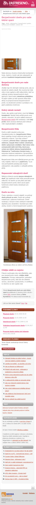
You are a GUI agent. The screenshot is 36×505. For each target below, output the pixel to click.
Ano (22, 303)
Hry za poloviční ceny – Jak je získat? (16, 476)
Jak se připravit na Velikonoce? (14, 366)
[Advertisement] (18, 43)
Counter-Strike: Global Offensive (14, 456)
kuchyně (11, 408)
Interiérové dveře (9, 322)
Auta (12, 410)
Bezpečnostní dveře (8, 119)
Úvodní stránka (17, 11)
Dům (26, 11)
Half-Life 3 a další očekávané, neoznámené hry (19, 462)
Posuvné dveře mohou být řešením (16, 331)
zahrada (16, 410)
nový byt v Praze (25, 421)
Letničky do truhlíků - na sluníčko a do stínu (18, 364)
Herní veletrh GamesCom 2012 (14, 465)
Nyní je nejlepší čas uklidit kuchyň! (15, 399)
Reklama (32, 493)
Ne (26, 303)
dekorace (5, 408)
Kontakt (25, 493)
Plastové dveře (8, 314)
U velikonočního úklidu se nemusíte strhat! (17, 380)
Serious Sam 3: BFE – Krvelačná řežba (17, 479)
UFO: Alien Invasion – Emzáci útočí (15, 473)
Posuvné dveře (8, 318)
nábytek (9, 413)
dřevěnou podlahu (22, 430)
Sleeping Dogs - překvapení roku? (15, 459)
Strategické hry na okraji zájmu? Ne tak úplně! (19, 451)
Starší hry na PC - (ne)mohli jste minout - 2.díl (18, 453)
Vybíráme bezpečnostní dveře (14, 325)
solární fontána (18, 408)
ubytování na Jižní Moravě (20, 440)
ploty (9, 410)
